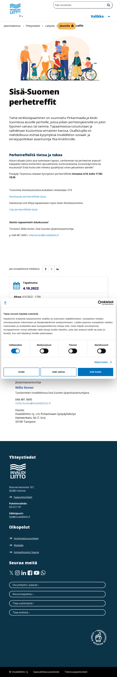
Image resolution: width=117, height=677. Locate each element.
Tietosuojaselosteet (75, 672)
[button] (45, 269)
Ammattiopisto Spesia (26, 552)
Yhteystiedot (33, 25)
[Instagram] (17, 573)
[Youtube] (36, 573)
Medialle (18, 545)
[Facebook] (30, 573)
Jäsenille (65, 25)
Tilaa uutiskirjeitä (22, 603)
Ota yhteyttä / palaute (24, 585)
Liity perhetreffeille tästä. (23, 209)
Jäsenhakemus (12, 25)
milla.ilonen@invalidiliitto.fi (44, 235)
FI (22, 16)
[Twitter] (11, 573)
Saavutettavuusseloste (46, 672)
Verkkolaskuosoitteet (26, 538)
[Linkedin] (23, 573)
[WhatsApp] (43, 573)
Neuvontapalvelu (22, 594)
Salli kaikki (95, 372)
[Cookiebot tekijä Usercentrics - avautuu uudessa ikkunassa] (100, 303)
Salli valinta (58, 372)
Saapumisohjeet (23, 497)
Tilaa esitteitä (20, 612)
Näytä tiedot (101, 362)
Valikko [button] (100, 16)
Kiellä (21, 372)
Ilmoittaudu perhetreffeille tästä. (27, 196)
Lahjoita (50, 25)
